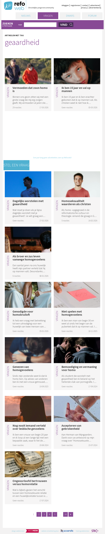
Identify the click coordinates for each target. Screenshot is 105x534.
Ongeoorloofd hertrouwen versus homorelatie (30, 482)
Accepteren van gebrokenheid (71, 427)
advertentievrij (95, 7)
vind (63, 24)
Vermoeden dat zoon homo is (30, 89)
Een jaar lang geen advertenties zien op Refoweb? (52, 157)
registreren (75, 5)
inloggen (65, 5)
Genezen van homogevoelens (23, 368)
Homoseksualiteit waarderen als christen (76, 202)
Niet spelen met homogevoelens (72, 313)
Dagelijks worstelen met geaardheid (28, 202)
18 (65, 514)
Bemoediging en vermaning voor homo (79, 368)
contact (85, 5)
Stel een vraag (16, 165)
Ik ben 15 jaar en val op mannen (76, 89)
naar (20, 24)
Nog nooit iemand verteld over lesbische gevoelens (29, 427)
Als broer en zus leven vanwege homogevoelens (29, 257)
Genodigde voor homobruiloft (23, 313)
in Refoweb (9, 24)
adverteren (95, 5)
